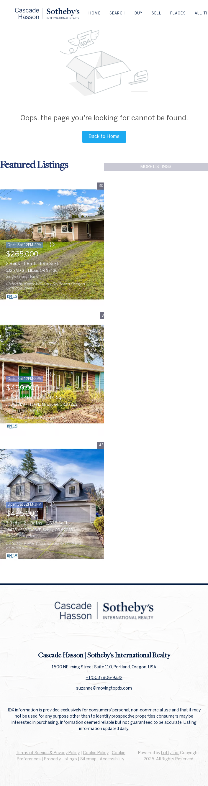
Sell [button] (156, 13)
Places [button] (178, 13)
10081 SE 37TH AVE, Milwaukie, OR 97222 (42, 404)
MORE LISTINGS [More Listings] (155, 167)
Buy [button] (139, 13)
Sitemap (88, 759)
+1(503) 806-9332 (104, 678)
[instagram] (116, 637)
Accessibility (112, 759)
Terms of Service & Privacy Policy (48, 753)
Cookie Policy (96, 753)
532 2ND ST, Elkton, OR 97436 (31, 270)
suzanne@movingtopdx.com (104, 688)
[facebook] (92, 637)
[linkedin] (104, 637)
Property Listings (60, 759)
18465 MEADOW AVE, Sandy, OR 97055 (39, 530)
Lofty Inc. (170, 753)
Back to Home (104, 136)
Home (94, 13)
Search (117, 13)
